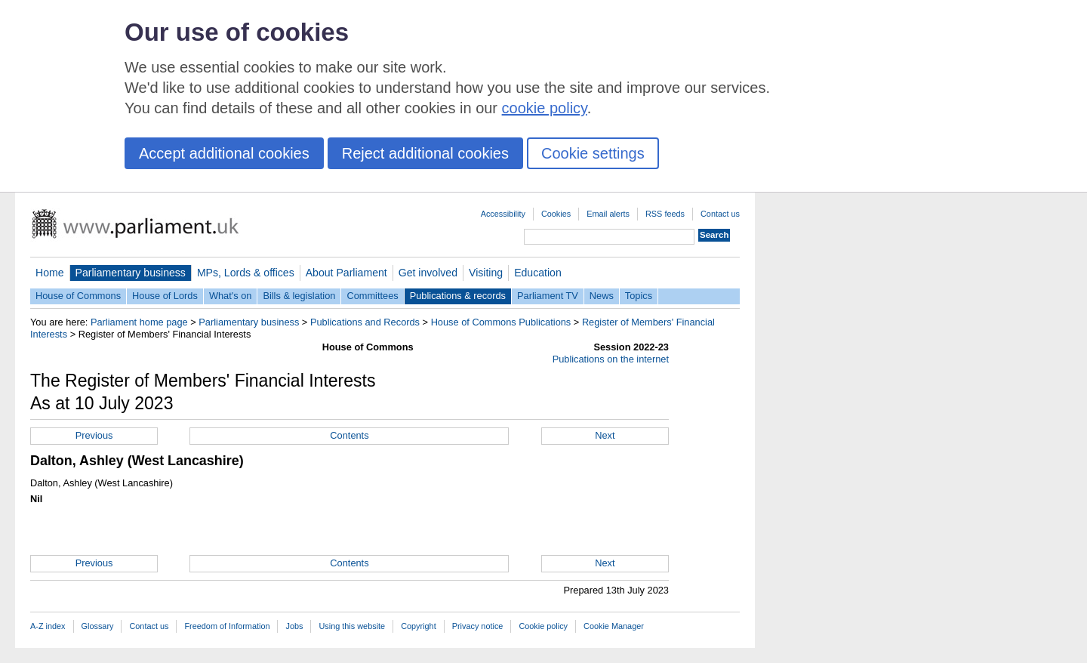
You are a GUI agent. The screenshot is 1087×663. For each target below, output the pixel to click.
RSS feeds (665, 213)
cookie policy (544, 108)
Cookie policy (543, 626)
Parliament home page (139, 322)
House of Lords (165, 295)
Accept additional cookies (224, 153)
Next (604, 435)
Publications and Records (365, 322)
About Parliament (346, 273)
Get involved (428, 273)
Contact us (720, 213)
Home (49, 273)
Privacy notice (477, 626)
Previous (94, 435)
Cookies (556, 213)
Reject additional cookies (425, 153)
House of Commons (78, 295)
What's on (230, 295)
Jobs (294, 626)
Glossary (98, 626)
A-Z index (48, 626)
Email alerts (608, 213)
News (602, 295)
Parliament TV (547, 295)
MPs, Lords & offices (245, 273)
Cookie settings (593, 153)
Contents (349, 435)
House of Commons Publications (501, 322)
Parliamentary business (130, 273)
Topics (638, 295)
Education (538, 273)
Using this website (352, 626)
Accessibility (503, 213)
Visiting (486, 273)
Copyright (418, 626)
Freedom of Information (226, 626)
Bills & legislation (299, 295)
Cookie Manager (614, 626)
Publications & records (458, 295)
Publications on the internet (611, 359)
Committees (372, 295)
